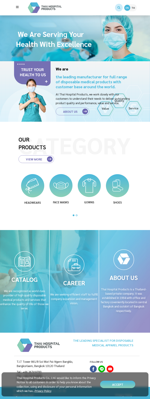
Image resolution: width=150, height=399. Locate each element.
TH (133, 7)
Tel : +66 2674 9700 (29, 372)
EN (127, 7)
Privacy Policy (43, 391)
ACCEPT (117, 384)
